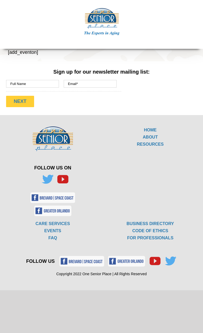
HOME (150, 130)
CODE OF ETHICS (150, 231)
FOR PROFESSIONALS (150, 238)
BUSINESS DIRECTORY (150, 223)
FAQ (52, 238)
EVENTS (52, 231)
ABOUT (150, 137)
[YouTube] (62, 179)
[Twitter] (47, 179)
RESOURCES (150, 144)
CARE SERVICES (52, 223)
